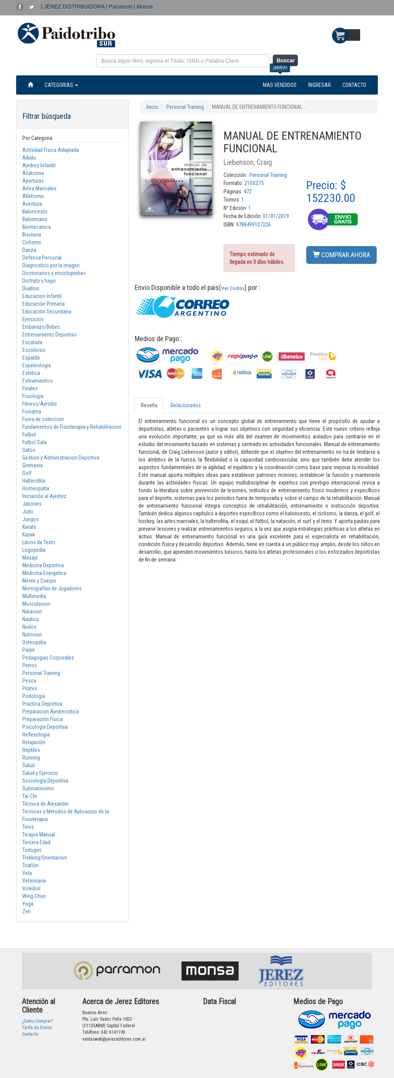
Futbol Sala (34, 442)
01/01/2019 (276, 216)
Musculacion (36, 604)
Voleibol (31, 888)
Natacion (32, 611)
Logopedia (33, 550)
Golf (27, 473)
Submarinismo (38, 788)
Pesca (29, 681)
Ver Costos (232, 288)
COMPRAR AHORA (341, 255)
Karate (29, 527)
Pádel (28, 650)
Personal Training (41, 673)
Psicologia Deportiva (45, 727)
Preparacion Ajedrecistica (50, 711)
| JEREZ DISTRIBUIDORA (73, 6)
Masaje (30, 558)
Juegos (30, 519)
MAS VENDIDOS (280, 85)
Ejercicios (33, 319)
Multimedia (34, 596)
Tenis (28, 827)
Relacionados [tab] (185, 405)
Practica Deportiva (42, 704)
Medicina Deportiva (43, 565)
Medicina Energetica (44, 573)
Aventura (32, 204)
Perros (29, 665)
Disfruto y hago (39, 281)
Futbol (29, 435)
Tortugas (32, 850)
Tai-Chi (29, 796)
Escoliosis (33, 350)
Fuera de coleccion (43, 419)
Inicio (152, 107)
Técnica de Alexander (45, 804)
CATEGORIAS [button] (61, 85)
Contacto (30, 1034)
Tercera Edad (36, 842)
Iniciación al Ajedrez (44, 496)
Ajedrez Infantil (38, 165)
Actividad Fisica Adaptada (50, 150)
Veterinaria (34, 881)
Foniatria (31, 411)
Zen (26, 911)
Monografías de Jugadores (52, 588)
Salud (28, 765)
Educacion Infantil (42, 296)
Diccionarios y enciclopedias (53, 273)
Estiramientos (37, 381)
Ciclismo (32, 242)
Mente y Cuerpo (39, 581)
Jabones (32, 504)
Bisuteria (31, 235)
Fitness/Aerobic (39, 404)
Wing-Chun (34, 896)
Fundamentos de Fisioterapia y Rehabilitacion (71, 427)
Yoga (27, 904)
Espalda (31, 358)
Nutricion (32, 634)
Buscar (286, 60)
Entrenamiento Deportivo (49, 335)
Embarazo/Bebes (41, 327)
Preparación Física (42, 719)
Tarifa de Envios (37, 1027)
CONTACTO (354, 85)
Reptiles (31, 750)
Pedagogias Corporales (48, 658)
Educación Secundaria (46, 311)
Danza (29, 250)
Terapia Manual (38, 834)
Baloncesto (34, 211)
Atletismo (33, 196)
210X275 (254, 183)
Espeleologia (36, 365)
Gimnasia (32, 465)
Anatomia (33, 173)
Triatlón (30, 865)
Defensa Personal (42, 258)
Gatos (28, 450)
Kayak (28, 535)
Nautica (30, 619)
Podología (33, 696)
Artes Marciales (39, 188)
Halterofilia (33, 481)
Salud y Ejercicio (40, 773)
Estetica (31, 373)
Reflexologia (36, 734)
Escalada (32, 342)
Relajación (33, 742)
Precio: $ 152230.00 (330, 191)
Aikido (29, 158)
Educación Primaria (43, 304)
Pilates (29, 688)
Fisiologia (32, 396)
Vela (27, 873)
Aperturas (33, 181)
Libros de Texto (38, 542)
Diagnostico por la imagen (51, 265)
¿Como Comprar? (37, 1021)
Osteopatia (34, 642)
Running (31, 758)
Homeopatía (35, 488)
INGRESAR (319, 85)
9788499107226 (253, 224)
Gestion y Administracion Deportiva (60, 458)
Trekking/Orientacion (44, 858)
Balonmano (34, 219)
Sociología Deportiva (45, 781)
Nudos (29, 627)
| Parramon (119, 6)
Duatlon (30, 288)
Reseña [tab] (149, 405)
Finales (30, 388)
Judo (27, 511)
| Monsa (143, 6)
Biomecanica (36, 227)
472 (248, 191)
